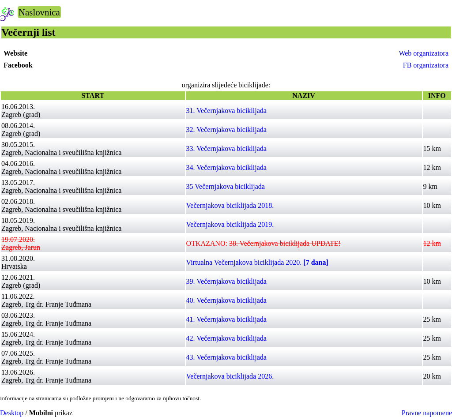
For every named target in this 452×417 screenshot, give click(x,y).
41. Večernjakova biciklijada (226, 319)
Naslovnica (39, 12)
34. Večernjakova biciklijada (226, 167)
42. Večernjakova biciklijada (226, 338)
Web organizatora (423, 53)
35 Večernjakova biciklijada (225, 186)
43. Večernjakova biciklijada (226, 357)
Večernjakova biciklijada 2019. (230, 224)
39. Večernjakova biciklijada (226, 281)
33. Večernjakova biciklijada (226, 148)
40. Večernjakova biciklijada (226, 300)
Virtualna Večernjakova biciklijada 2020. (257, 262)
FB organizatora (425, 65)
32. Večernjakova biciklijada (226, 129)
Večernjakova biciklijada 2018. (230, 205)
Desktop (11, 413)
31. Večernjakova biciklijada (226, 110)
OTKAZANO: (263, 243)
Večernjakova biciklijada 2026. (230, 376)
